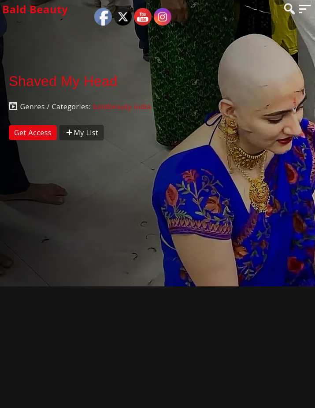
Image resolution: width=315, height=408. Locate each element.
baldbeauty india (122, 106)
